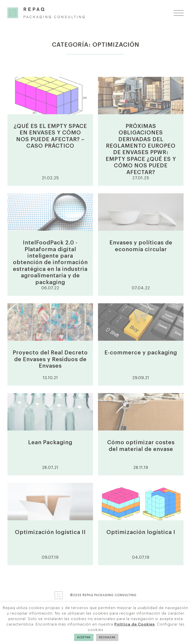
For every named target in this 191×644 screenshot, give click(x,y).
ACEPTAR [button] (84, 637)
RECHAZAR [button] (107, 637)
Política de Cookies (134, 624)
